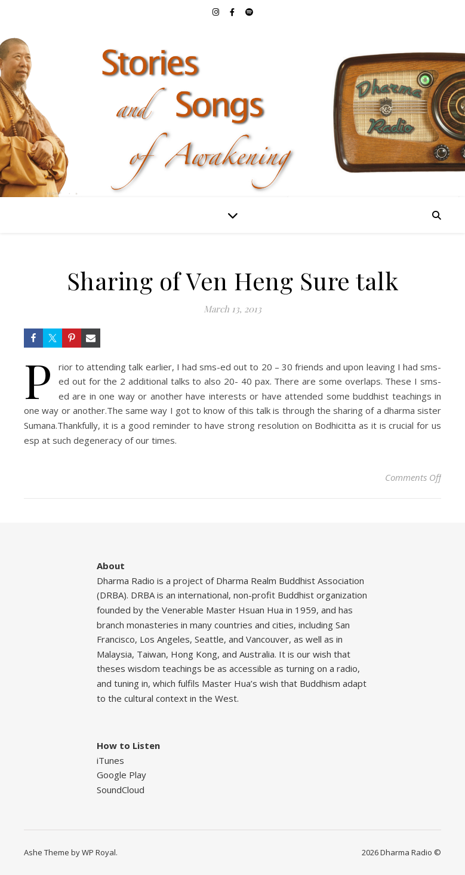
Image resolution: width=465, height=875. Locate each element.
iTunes (110, 760)
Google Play (121, 775)
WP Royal (99, 852)
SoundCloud (120, 790)
